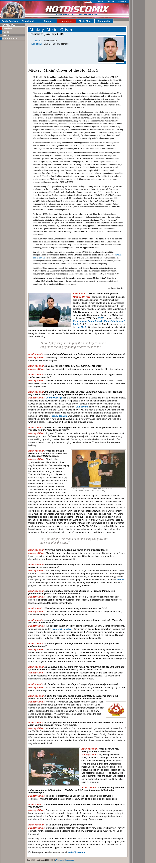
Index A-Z (122, 2)
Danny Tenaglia (59, 416)
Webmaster (59, 860)
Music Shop (85, 21)
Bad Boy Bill (82, 406)
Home (100, 2)
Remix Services (10, 21)
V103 (100, 318)
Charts (47, 21)
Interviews (66, 21)
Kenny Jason (80, 321)
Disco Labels (28, 21)
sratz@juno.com (76, 852)
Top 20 (5, 32)
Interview (7, 28)
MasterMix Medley (62, 629)
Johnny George (54, 397)
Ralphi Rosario (95, 321)
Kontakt (111, 2)
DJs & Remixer (10, 38)
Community (104, 21)
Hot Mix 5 (81, 327)
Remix (120, 579)
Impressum (69, 860)
